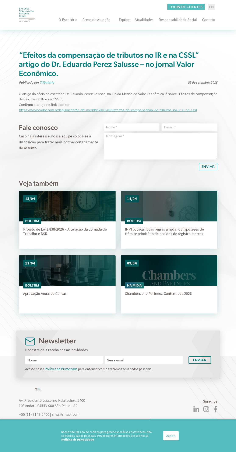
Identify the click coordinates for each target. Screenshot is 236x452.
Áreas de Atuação (96, 19)
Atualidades (144, 19)
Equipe (124, 19)
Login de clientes (186, 7)
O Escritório (68, 19)
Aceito (171, 436)
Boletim (32, 221)
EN (211, 7)
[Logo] (27, 15)
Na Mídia (134, 285)
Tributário (47, 82)
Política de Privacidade (61, 369)
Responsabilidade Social (178, 19)
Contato (208, 19)
